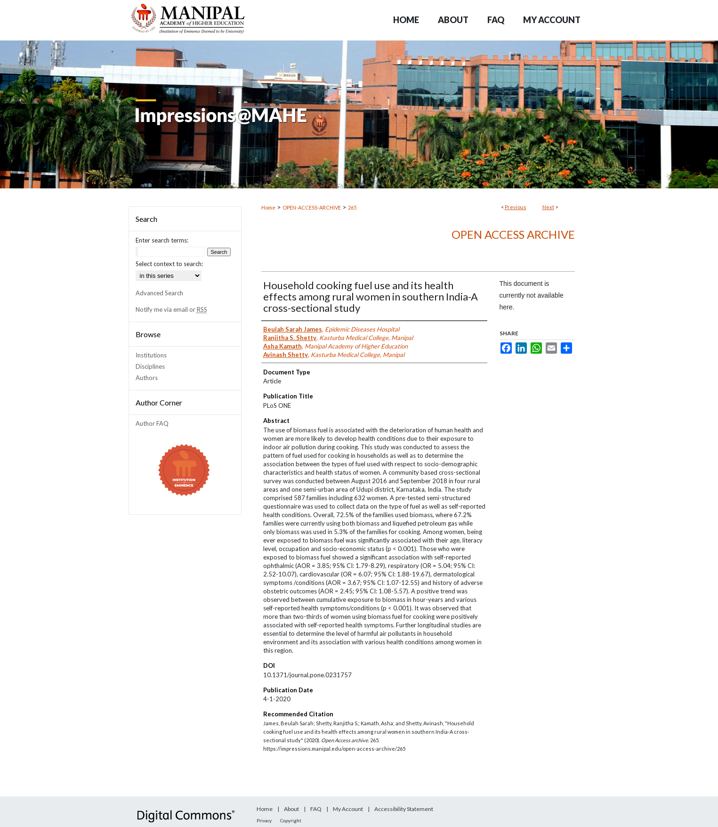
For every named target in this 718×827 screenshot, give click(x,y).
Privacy (264, 820)
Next (548, 207)
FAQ (316, 808)
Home (268, 207)
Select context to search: (169, 264)
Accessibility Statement (403, 808)
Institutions (151, 355)
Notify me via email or (171, 309)
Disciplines (150, 366)
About (291, 808)
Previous (515, 207)
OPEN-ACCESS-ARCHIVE (311, 207)
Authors (147, 377)
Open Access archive (513, 234)
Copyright (290, 820)
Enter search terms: (162, 240)
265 (352, 207)
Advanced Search (159, 293)
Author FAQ (152, 423)
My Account (348, 808)
